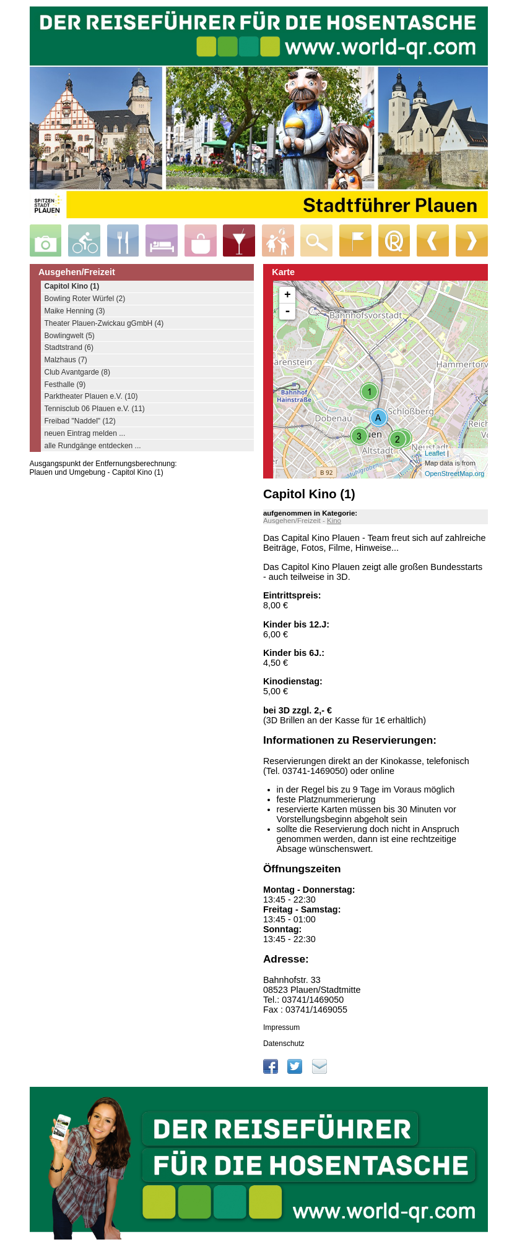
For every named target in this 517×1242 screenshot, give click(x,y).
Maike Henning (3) (75, 311)
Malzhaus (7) (66, 359)
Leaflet (435, 453)
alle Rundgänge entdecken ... (93, 445)
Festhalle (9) (65, 384)
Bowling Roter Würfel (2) (85, 298)
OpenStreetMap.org (455, 473)
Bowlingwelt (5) (70, 335)
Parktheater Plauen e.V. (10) (91, 396)
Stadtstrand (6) (69, 347)
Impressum (281, 1027)
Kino (334, 520)
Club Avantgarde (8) (78, 372)
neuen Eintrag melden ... (85, 433)
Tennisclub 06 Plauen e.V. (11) (95, 408)
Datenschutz (284, 1043)
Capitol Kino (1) (72, 286)
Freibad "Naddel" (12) (80, 421)
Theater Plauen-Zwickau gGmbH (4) (104, 323)
